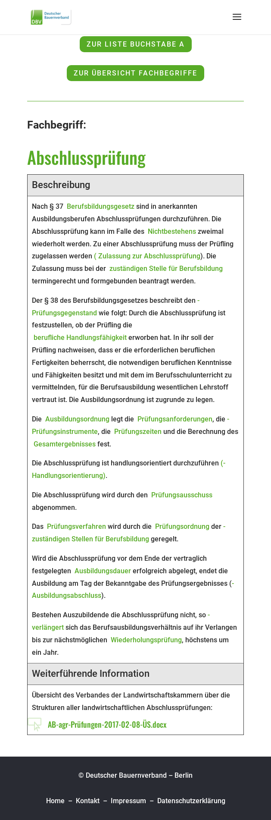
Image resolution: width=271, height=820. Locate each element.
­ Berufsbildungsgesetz (99, 206)
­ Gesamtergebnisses (64, 444)
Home (56, 801)
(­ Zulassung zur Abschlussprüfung (147, 256)
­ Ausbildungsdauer (102, 571)
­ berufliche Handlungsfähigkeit (79, 337)
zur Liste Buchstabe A (136, 44)
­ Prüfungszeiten (137, 431)
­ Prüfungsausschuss (181, 495)
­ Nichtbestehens (171, 231)
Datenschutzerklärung (191, 801)
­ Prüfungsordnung (181, 526)
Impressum (128, 801)
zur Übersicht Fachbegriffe (135, 73)
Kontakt (88, 801)
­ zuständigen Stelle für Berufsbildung (165, 268)
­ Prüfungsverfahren (75, 526)
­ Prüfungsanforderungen (174, 419)
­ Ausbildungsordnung (76, 419)
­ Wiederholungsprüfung (145, 640)
